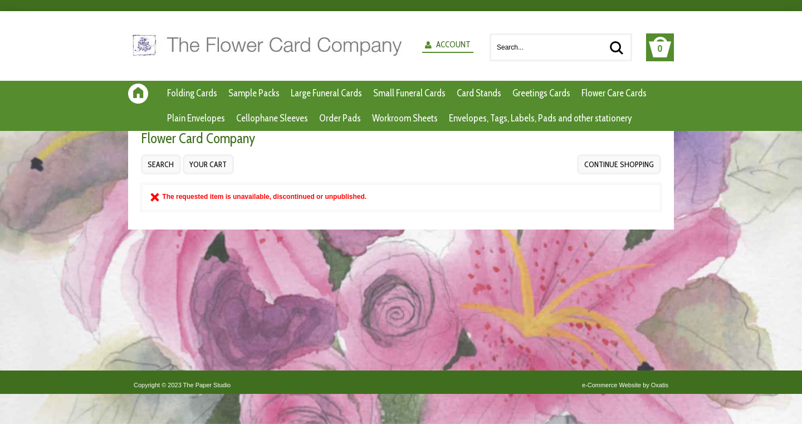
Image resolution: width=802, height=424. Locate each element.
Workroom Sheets (405, 118)
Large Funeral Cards (326, 93)
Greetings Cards (541, 93)
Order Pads (340, 118)
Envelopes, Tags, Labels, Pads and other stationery (540, 118)
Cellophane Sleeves (272, 118)
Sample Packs (254, 93)
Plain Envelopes (196, 118)
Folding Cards (192, 93)
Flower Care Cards (614, 93)
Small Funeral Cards (409, 93)
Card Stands (479, 93)
